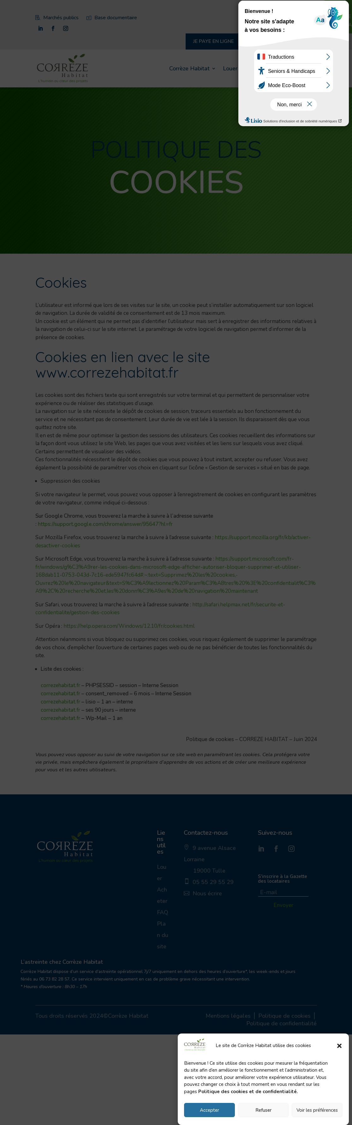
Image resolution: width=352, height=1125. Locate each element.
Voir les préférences (317, 1110)
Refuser (263, 1110)
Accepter (209, 1110)
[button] (339, 1046)
